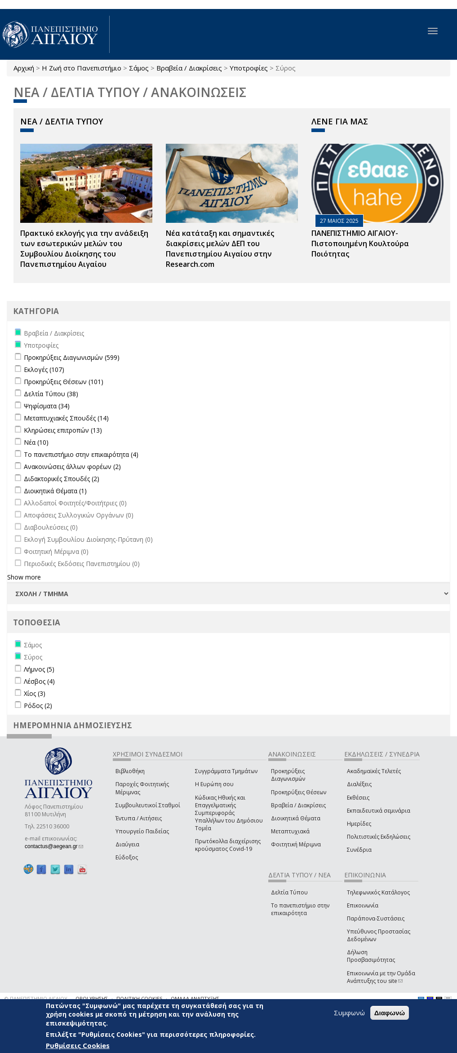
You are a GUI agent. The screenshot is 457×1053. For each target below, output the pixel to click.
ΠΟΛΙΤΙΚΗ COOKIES (139, 998)
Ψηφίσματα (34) (47, 406)
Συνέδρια (359, 850)
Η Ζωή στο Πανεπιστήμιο (81, 67)
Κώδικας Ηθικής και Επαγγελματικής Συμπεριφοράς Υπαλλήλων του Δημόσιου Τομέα (229, 813)
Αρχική (23, 67)
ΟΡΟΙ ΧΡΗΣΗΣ (91, 998)
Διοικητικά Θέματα (295, 818)
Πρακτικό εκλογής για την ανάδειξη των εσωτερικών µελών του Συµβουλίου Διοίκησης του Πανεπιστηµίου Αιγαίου (84, 248)
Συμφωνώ (349, 1012)
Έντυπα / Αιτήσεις (138, 818)
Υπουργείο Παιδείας (142, 831)
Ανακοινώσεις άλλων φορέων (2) (72, 466)
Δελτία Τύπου (289, 892)
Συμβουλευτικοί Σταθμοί (147, 805)
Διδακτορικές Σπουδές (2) (61, 478)
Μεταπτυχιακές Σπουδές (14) (66, 418)
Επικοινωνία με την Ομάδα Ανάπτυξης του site (381, 977)
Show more (24, 577)
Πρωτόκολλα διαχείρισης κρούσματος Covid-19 (228, 845)
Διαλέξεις (359, 784)
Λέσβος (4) (39, 681)
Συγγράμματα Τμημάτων (226, 771)
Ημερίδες (359, 823)
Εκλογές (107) (44, 369)
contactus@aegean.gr (54, 846)
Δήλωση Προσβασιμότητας (371, 956)
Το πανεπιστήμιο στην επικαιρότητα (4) (81, 454)
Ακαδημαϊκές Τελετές (374, 771)
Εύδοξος (126, 857)
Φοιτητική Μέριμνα (296, 844)
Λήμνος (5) (39, 669)
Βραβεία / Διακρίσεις (189, 67)
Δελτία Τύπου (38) (51, 393)
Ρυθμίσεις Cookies (78, 1045)
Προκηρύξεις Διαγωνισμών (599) (72, 357)
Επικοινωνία (362, 905)
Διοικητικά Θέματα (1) (55, 491)
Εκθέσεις (358, 797)
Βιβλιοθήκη (130, 771)
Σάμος (139, 67)
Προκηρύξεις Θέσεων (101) (63, 381)
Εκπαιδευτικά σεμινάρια (378, 810)
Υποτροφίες (249, 67)
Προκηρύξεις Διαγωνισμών (288, 775)
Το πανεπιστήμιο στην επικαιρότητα (300, 909)
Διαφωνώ (389, 1013)
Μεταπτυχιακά (290, 831)
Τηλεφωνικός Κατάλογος (378, 892)
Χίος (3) (34, 693)
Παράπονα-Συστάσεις (375, 918)
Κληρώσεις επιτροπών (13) (63, 430)
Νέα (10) (36, 442)
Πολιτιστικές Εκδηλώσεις (378, 837)
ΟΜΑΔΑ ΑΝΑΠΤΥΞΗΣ (195, 998)
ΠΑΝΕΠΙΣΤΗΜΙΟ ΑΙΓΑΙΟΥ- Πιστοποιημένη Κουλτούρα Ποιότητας (360, 243)
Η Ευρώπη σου (214, 784)
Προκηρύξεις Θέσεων (298, 792)
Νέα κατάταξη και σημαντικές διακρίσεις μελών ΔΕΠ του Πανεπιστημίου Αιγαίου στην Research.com (220, 248)
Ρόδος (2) (38, 705)
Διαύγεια (127, 844)
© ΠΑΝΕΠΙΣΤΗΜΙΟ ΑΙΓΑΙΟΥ (35, 998)
